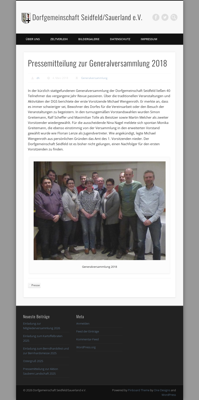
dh (38, 78)
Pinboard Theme (139, 390)
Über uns (33, 39)
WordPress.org (86, 347)
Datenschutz (120, 39)
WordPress (169, 395)
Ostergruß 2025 (33, 361)
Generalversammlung (94, 78)
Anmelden (82, 323)
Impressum (149, 39)
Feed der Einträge (87, 331)
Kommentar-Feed (87, 339)
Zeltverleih (59, 39)
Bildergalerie (88, 39)
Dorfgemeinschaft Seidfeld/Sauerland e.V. (87, 17)
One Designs (162, 390)
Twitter (164, 17)
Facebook (155, 17)
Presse (35, 285)
